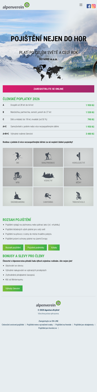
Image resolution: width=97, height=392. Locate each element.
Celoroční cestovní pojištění (13, 324)
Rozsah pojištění (13, 247)
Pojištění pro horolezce (47, 328)
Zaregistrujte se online (48, 88)
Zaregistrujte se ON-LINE (48, 321)
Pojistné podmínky (35, 247)
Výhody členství (12, 288)
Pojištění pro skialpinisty (84, 324)
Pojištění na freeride (63, 324)
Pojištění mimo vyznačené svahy (40, 324)
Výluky (54, 247)
